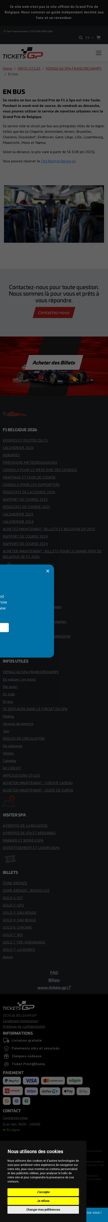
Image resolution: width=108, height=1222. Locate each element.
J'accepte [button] (43, 1192)
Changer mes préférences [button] (43, 1209)
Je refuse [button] (43, 1201)
